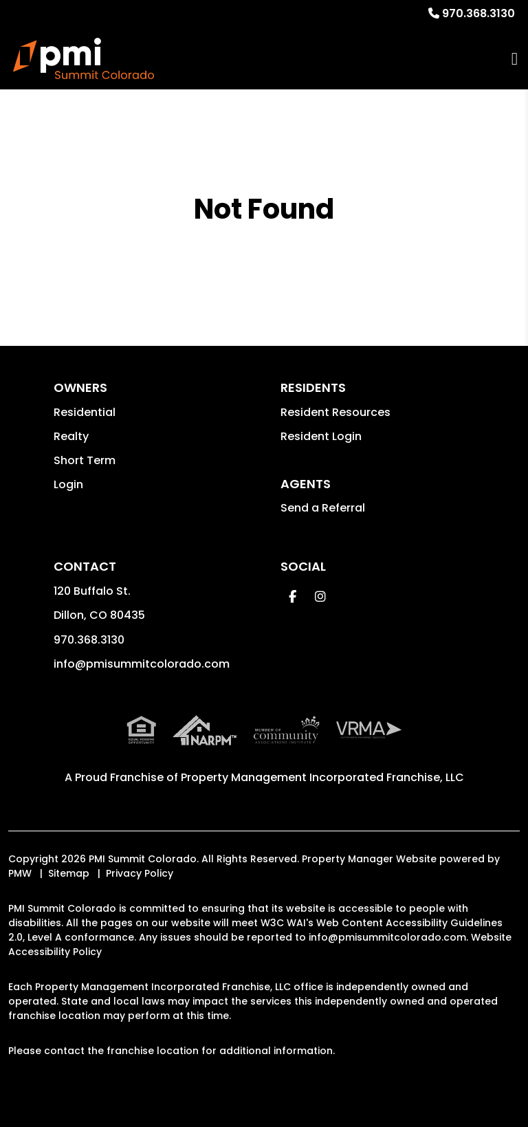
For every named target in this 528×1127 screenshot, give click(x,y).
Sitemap (68, 873)
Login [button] (68, 484)
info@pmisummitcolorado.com (142, 664)
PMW (20, 873)
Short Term (85, 460)
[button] (292, 596)
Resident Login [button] (321, 436)
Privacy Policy (139, 873)
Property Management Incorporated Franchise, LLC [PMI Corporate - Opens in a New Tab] (322, 777)
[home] (83, 58)
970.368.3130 (478, 13)
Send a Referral (322, 508)
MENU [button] (515, 58)
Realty (71, 436)
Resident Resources (335, 412)
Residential (85, 412)
